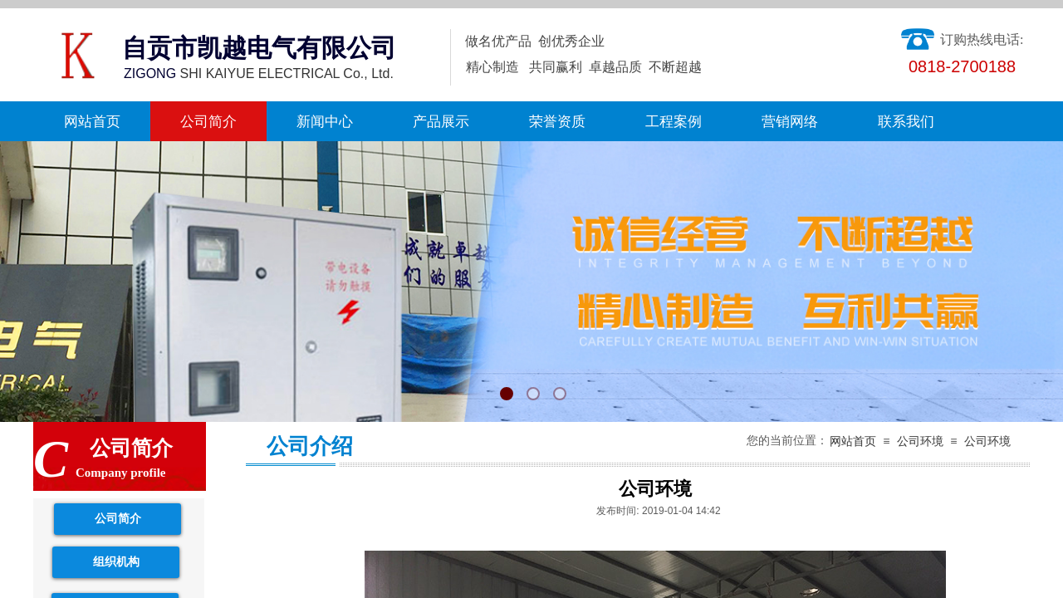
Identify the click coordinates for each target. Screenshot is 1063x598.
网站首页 (92, 122)
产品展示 (441, 122)
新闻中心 (324, 122)
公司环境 (920, 441)
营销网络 (790, 122)
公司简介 (208, 122)
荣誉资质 (557, 122)
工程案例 (673, 122)
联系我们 (906, 122)
